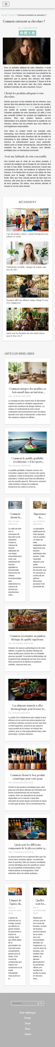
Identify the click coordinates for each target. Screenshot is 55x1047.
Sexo (27, 1028)
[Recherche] (24, 1003)
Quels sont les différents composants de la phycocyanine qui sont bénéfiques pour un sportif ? (27, 848)
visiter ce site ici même (25, 107)
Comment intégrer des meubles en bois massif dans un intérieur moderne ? (27, 392)
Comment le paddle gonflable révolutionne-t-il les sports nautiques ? (27, 461)
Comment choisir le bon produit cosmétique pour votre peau (27, 776)
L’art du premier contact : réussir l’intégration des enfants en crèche (27, 235)
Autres (12, 15)
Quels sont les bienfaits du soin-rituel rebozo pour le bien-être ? (25, 334)
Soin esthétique (27, 1012)
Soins (27, 1023)
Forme (27, 1018)
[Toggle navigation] (6, 4)
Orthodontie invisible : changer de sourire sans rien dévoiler (26, 268)
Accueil (4, 15)
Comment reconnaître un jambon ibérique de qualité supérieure (27, 637)
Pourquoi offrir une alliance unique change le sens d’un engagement (27, 301)
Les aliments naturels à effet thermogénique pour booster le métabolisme (27, 709)
